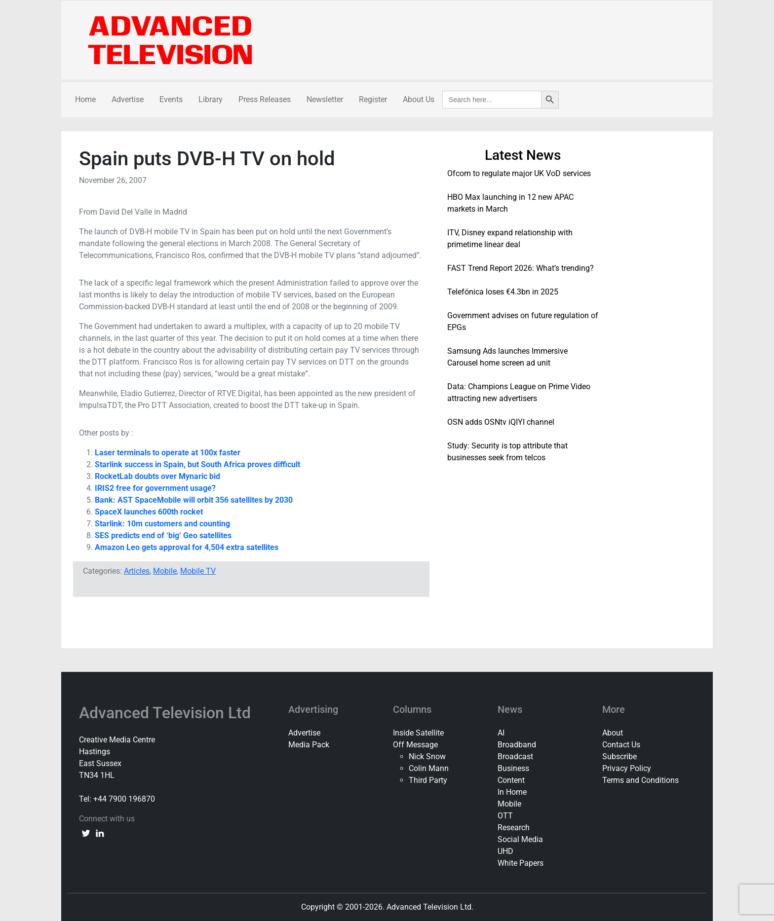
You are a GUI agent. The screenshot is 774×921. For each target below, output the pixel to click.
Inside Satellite (418, 732)
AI (501, 732)
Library (210, 99)
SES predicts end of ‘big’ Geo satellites (163, 535)
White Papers (520, 863)
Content (511, 780)
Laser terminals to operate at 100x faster (167, 452)
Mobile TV (198, 571)
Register (373, 99)
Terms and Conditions (640, 780)
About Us (418, 99)
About (612, 732)
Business (513, 768)
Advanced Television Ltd (167, 712)
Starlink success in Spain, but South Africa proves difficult (197, 464)
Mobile (165, 571)
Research (514, 827)
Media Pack (308, 744)
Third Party (428, 780)
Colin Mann (429, 768)
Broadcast (515, 756)
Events (171, 99)
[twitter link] (86, 833)
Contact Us (621, 744)
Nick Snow (427, 756)
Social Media (520, 839)
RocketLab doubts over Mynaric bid (157, 476)
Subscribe (619, 756)
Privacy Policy (626, 768)
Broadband (517, 744)
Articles (137, 571)
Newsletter (325, 99)
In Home (512, 792)
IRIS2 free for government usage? (155, 488)
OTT (505, 815)
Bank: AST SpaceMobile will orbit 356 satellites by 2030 (194, 500)
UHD (505, 851)
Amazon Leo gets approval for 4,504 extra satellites (186, 547)
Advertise (128, 99)
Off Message (415, 744)
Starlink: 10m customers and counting (162, 523)
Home (85, 99)
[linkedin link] (100, 833)
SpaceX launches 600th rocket (149, 511)
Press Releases (264, 99)
